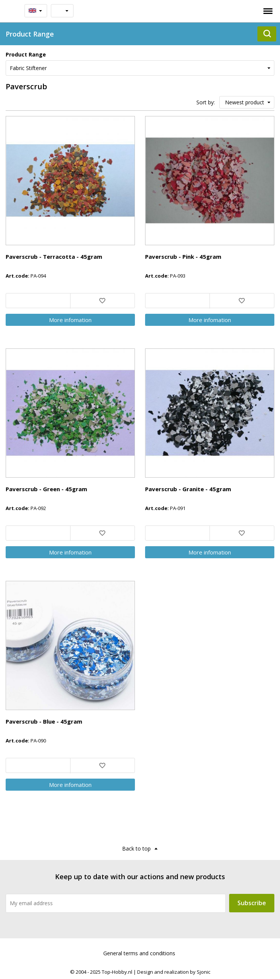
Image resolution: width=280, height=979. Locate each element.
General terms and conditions (139, 953)
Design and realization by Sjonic (173, 971)
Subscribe (251, 903)
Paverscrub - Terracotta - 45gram (54, 256)
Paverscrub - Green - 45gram (46, 489)
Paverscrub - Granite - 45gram (188, 489)
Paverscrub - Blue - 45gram (44, 721)
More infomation (70, 320)
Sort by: (205, 102)
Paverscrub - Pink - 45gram (183, 256)
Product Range (26, 54)
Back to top (136, 848)
